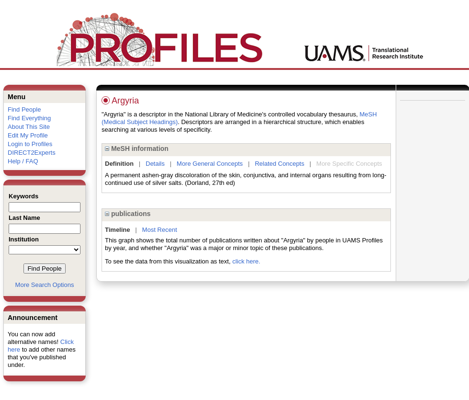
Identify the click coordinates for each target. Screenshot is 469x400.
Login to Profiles (30, 144)
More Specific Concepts (349, 163)
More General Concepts (210, 163)
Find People (24, 109)
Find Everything (29, 118)
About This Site (29, 126)
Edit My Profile (28, 135)
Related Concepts (279, 163)
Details (155, 163)
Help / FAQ (23, 161)
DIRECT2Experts (32, 152)
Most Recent (159, 229)
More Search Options (44, 284)
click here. (246, 261)
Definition (119, 163)
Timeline (117, 229)
